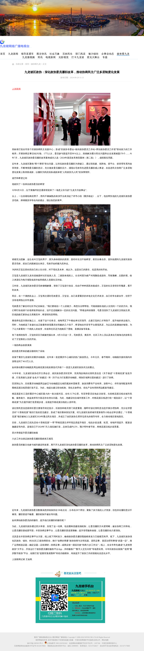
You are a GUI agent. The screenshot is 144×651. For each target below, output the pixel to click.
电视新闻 (51, 57)
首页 (2, 53)
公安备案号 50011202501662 (56, 643)
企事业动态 (107, 53)
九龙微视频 (28, 57)
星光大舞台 (93, 57)
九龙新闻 (13, 53)
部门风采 (80, 53)
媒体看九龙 (123, 53)
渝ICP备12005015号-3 (35, 643)
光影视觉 (64, 57)
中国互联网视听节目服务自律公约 (87, 640)
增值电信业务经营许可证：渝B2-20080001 (62, 646)
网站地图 (105, 640)
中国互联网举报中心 (109, 643)
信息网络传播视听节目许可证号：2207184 (84, 643)
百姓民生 (68, 53)
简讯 (40, 57)
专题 (105, 57)
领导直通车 (27, 53)
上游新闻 (16, 89)
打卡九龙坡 (78, 57)
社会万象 (55, 53)
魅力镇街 (93, 53)
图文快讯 (42, 53)
